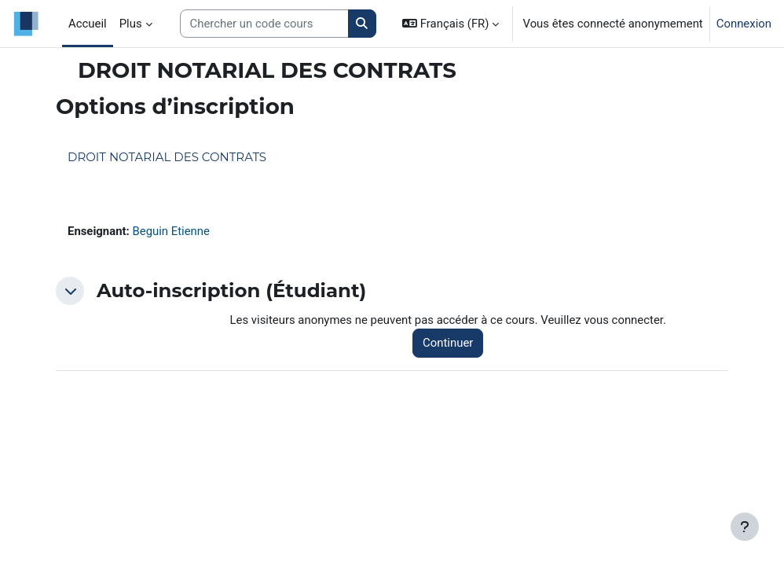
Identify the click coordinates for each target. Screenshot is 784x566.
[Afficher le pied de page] (745, 527)
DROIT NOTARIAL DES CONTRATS (167, 156)
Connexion (743, 24)
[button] (450, 23)
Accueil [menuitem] (87, 24)
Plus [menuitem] (130, 24)
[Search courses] (264, 23)
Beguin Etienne (170, 231)
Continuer (448, 343)
